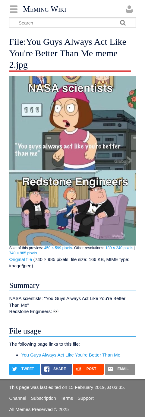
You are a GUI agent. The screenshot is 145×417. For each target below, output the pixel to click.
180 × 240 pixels (119, 248)
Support (85, 398)
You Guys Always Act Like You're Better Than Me (70, 354)
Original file (20, 259)
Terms (67, 398)
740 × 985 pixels (23, 253)
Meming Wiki (44, 9)
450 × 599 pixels (58, 248)
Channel (17, 398)
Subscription (43, 398)
